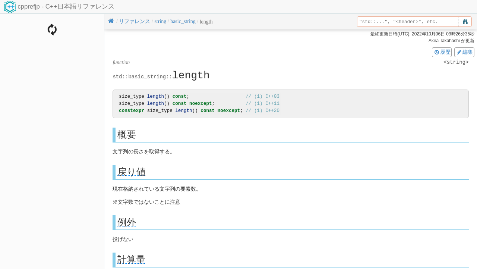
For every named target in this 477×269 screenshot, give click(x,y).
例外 (126, 222)
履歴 (442, 52)
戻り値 (131, 172)
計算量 (131, 259)
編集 (464, 52)
